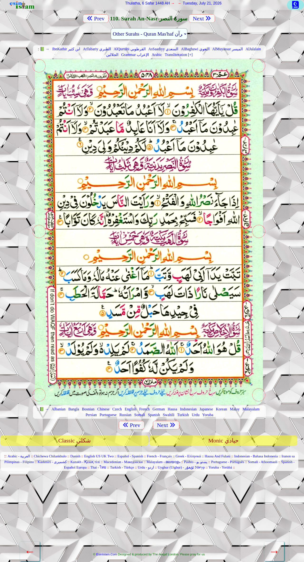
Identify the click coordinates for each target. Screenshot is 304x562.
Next (202, 18)
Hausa (172, 409)
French (144, 409)
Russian (125, 415)
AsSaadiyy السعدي (163, 49)
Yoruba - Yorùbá (220, 467)
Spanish (154, 415)
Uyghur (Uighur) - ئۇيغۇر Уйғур (181, 467)
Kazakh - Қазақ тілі (85, 462)
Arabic (157, 55)
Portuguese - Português (227, 462)
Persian (91, 415)
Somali (139, 415)
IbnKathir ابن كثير (66, 49)
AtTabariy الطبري (97, 49)
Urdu (196, 415)
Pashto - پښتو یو (195, 462)
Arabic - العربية (19, 456)
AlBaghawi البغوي (195, 49)
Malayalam (251, 409)
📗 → (44, 49)
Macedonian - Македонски (123, 462)
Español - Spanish (130, 456)
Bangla (73, 409)
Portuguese (108, 415)
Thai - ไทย (98, 467)
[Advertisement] (148, 513)
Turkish (183, 415)
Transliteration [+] (179, 55)
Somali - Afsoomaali (262, 462)
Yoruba (207, 415)
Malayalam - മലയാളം (163, 462)
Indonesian (188, 409)
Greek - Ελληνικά (188, 456)
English (130, 409)
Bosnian (88, 409)
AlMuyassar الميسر (227, 49)
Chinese (103, 409)
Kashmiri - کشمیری (52, 462)
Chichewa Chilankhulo (50, 456)
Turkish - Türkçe (122, 467)
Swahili (168, 415)
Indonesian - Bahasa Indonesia (256, 456)
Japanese (206, 409)
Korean (221, 409)
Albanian (59, 409)
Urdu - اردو (146, 467)
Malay (235, 409)
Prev (95, 18)
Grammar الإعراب (135, 55)
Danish (75, 456)
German (158, 409)
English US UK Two (99, 456)
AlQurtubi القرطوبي (130, 49)
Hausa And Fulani (217, 456)
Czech (117, 409)
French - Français (159, 456)
